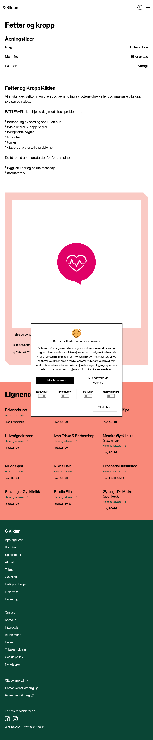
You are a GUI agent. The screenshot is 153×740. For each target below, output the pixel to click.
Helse (9, 642)
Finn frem (11, 592)
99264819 (23, 352)
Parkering (11, 599)
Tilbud (9, 570)
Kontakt (10, 620)
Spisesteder (13, 555)
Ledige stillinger (16, 584)
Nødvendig (42, 392)
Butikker (10, 547)
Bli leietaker (12, 635)
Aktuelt (10, 562)
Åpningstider (14, 540)
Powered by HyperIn (33, 727)
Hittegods (11, 627)
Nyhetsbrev (12, 664)
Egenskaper (64, 392)
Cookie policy (14, 657)
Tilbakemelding (15, 649)
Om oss (10, 612)
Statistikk (88, 392)
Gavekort (11, 577)
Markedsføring (111, 392)
